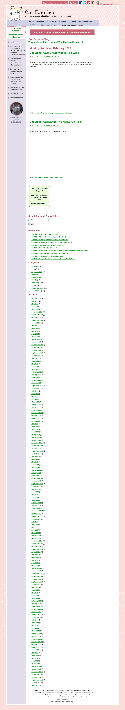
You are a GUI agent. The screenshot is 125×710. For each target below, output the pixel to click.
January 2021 (36, 407)
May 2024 (34, 304)
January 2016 (36, 571)
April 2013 (35, 661)
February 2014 (36, 633)
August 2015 (35, 584)
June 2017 (35, 524)
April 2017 (35, 530)
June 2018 (35, 492)
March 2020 (35, 435)
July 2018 (34, 489)
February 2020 (36, 437)
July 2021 (34, 391)
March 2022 (35, 369)
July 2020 (34, 424)
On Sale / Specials (16, 30)
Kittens (34, 285)
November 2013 (37, 642)
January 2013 (36, 669)
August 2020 (35, 421)
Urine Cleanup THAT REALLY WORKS (17, 89)
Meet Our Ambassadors (82, 21)
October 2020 (36, 415)
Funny (50, 113)
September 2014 (37, 614)
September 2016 (37, 549)
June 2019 (35, 459)
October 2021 (36, 383)
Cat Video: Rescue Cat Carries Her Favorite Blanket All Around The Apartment (59, 250)
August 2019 (35, 454)
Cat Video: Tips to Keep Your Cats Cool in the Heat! (49, 237)
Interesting (69, 113)
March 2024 (35, 309)
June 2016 (35, 557)
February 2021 (36, 405)
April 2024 (35, 306)
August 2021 (35, 388)
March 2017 (35, 533)
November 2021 (37, 380)
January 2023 (36, 342)
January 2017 (36, 538)
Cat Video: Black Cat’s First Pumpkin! (45, 234)
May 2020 (34, 429)
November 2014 (37, 609)
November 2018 (37, 478)
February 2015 (36, 601)
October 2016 (36, 546)
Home (12, 42)
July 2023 (34, 326)
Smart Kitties (58, 178)
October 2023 (36, 317)
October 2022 (36, 350)
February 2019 (36, 470)
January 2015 (36, 604)
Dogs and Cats (36, 272)
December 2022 (37, 345)
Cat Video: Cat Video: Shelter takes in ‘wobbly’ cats (49, 240)
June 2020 (35, 426)
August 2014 (35, 617)
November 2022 (37, 347)
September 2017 (37, 516)
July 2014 (34, 620)
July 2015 (34, 587)
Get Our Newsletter (37, 21)
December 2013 (37, 639)
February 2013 (36, 666)
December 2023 (37, 312)
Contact (32, 25)
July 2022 (34, 358)
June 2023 (35, 328)
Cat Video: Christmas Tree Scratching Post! (47, 256)
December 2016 (37, 541)
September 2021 (37, 386)
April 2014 (35, 628)
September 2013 (37, 647)
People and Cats (37, 288)
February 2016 (36, 568)
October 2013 (36, 644)
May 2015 (34, 593)
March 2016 (35, 565)
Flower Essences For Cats (17, 62)
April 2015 (35, 595)
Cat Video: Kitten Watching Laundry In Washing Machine (51, 242)
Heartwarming (59, 113)
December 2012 (37, 672)
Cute (46, 113)
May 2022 (34, 364)
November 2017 (37, 511)
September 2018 (37, 484)
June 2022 (35, 361)
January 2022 (36, 375)
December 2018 (37, 475)
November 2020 (37, 413)
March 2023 (35, 336)
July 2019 (34, 456)
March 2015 (35, 598)
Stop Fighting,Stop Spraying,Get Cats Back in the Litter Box (17, 50)
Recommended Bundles (16, 36)
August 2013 (35, 650)
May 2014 (34, 625)
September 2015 (37, 582)
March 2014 (35, 631)
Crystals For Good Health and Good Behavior (16, 71)
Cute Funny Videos (58, 21)
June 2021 (35, 394)
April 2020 (35, 432)
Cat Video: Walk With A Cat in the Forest (45, 248)
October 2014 (36, 612)
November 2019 (37, 445)
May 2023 (34, 331)
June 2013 (35, 655)
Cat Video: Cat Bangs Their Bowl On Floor (56, 121)
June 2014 (35, 623)
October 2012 (36, 677)
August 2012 (35, 683)
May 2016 (34, 560)
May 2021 (34, 396)
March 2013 (35, 663)
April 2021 (35, 399)
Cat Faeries (48, 12)
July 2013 (34, 653)
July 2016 (34, 554)
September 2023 (37, 320)
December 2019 (37, 443)
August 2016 (35, 552)
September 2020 (37, 418)
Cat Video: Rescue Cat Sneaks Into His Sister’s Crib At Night (53, 259)
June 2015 (35, 590)
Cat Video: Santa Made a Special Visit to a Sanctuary (50, 253)
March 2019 (35, 467)
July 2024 (34, 301)
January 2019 (36, 473)
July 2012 (34, 685)
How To (34, 280)
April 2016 (35, 563)
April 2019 (35, 465)
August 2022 (35, 355)
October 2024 (36, 298)
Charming (39, 113)
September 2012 (37, 680)
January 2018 (36, 505)
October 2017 (36, 514)
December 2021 (37, 377)
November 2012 (37, 674)
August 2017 (35, 519)
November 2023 (37, 315)
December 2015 (37, 573)
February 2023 (36, 339)
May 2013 (34, 658)
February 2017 (36, 535)
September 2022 (37, 353)
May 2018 (34, 494)
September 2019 (37, 451)
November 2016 (37, 544)
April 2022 (35, 366)
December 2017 (37, 508)
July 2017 (34, 522)
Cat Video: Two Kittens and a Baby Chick (46, 245)
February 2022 (36, 372)
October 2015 (36, 579)
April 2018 (35, 497)
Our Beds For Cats (16, 98)
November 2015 (37, 576)
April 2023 (35, 334)
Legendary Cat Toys (17, 80)
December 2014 (37, 606)
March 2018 (35, 500)
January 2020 (36, 440)
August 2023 (35, 323)
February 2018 (36, 503)
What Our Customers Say (72, 25)
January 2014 (36, 636)
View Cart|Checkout (107, 4)
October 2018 (36, 481)
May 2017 (34, 527)
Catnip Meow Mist (16, 94)
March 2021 (35, 402)
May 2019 (34, 462)
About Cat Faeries (48, 25)
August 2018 (35, 486)
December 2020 (37, 410)
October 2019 (36, 448)
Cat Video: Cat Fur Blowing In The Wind (54, 52)
